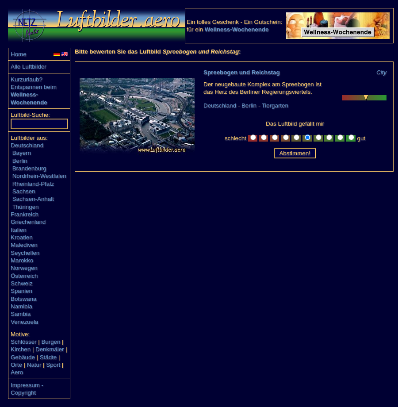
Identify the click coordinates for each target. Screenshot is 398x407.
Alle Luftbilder (28, 66)
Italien (19, 230)
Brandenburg (29, 168)
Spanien (21, 291)
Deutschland (27, 145)
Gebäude (23, 357)
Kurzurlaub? (26, 79)
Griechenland (28, 222)
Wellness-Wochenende (237, 29)
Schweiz (22, 283)
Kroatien (22, 237)
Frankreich (24, 214)
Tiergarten (275, 105)
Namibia (21, 306)
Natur (34, 364)
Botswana (24, 299)
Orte (16, 364)
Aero (17, 372)
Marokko (22, 260)
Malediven (24, 245)
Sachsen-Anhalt (33, 199)
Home (19, 54)
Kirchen (21, 349)
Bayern (21, 153)
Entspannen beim (34, 87)
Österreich (24, 276)
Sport (53, 364)
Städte (48, 357)
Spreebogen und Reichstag (241, 72)
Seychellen (25, 253)
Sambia (21, 314)
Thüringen (25, 207)
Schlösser (24, 341)
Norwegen (24, 268)
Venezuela (24, 322)
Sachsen (23, 191)
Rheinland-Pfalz (33, 183)
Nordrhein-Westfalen (39, 176)
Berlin (19, 160)
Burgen (50, 341)
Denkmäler (49, 349)
